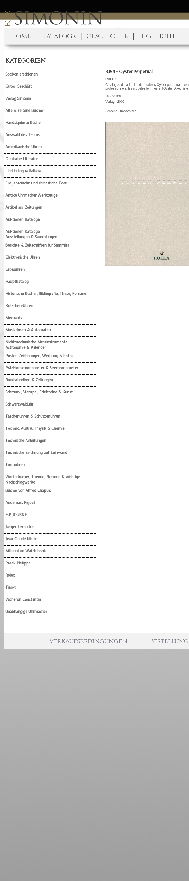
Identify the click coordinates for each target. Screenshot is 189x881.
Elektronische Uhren (22, 257)
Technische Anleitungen (25, 440)
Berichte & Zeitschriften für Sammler (37, 245)
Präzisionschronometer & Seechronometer (41, 367)
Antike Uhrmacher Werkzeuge (31, 195)
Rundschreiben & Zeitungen (29, 380)
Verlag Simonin (18, 98)
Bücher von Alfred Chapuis (28, 490)
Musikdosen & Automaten (28, 330)
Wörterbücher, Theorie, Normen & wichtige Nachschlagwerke (42, 479)
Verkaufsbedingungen (88, 641)
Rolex (10, 575)
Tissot (10, 587)
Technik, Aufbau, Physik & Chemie (35, 428)
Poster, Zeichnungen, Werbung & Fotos (39, 355)
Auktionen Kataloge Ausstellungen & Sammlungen (31, 234)
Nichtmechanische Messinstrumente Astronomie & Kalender (36, 345)
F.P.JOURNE (16, 514)
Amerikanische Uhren (23, 146)
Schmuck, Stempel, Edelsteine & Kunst (39, 392)
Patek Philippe (18, 563)
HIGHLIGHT (157, 36)
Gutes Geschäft (18, 86)
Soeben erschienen (21, 74)
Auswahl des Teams (22, 134)
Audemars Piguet (20, 502)
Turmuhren (15, 464)
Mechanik (13, 317)
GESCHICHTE (107, 36)
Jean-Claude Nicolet (22, 539)
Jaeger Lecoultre (19, 526)
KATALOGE (59, 36)
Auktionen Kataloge (22, 219)
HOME (21, 36)
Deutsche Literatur (21, 159)
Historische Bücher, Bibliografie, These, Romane (45, 293)
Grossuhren (15, 269)
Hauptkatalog (17, 281)
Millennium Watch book (25, 551)
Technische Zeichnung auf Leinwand (36, 452)
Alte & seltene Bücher (24, 110)
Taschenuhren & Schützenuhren (32, 416)
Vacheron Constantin (23, 599)
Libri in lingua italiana (23, 171)
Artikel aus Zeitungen (23, 207)
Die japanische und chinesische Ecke (36, 183)
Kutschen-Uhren (19, 305)
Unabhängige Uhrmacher (26, 611)
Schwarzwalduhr (19, 404)
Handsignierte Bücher (23, 122)
